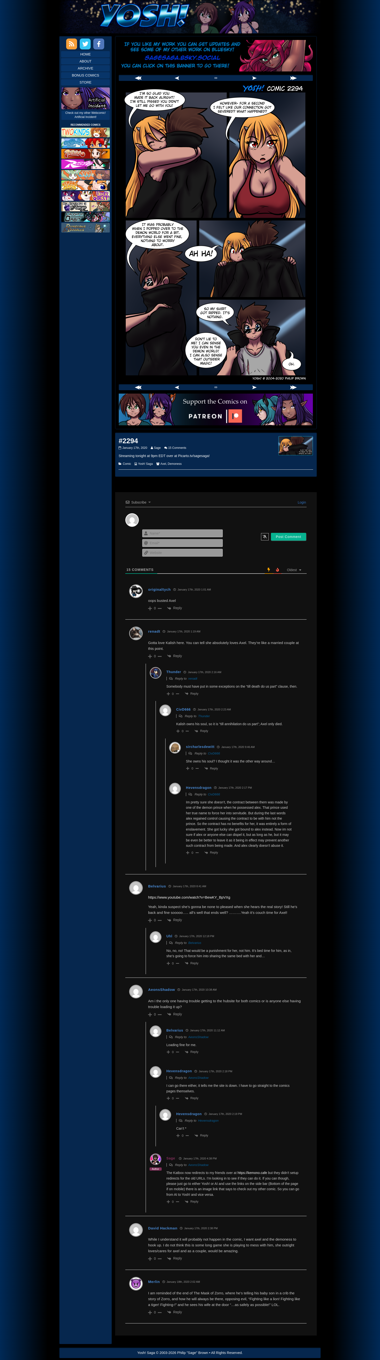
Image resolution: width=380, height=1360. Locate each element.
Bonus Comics (85, 75)
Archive (85, 68)
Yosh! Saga (145, 464)
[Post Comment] (288, 537)
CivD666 (214, 753)
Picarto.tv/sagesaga (193, 456)
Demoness (175, 464)
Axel (163, 464)
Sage (157, 448)
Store (85, 82)
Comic (127, 464)
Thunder (204, 716)
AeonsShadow (198, 1037)
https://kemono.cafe (252, 1173)
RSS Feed (71, 44)
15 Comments (177, 448)
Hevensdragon (208, 1120)
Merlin (154, 1282)
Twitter (85, 44)
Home (85, 54)
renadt (154, 631)
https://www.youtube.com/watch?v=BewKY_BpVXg (189, 897)
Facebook (98, 44)
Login (301, 502)
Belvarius (194, 943)
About (85, 61)
